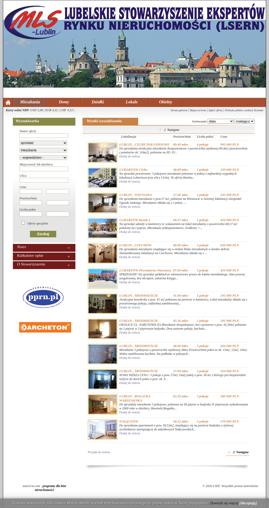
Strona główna (178, 110)
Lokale (132, 102)
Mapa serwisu (198, 110)
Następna (173, 130)
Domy (64, 102)
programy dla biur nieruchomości (50, 488)
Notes (21, 247)
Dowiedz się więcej (224, 503)
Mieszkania (30, 102)
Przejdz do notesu (99, 452)
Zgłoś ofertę (216, 110)
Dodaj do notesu (129, 156)
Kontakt (258, 110)
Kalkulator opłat (30, 255)
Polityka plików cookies (238, 110)
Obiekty (165, 102)
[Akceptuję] (248, 503)
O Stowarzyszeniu (31, 264)
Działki (98, 102)
